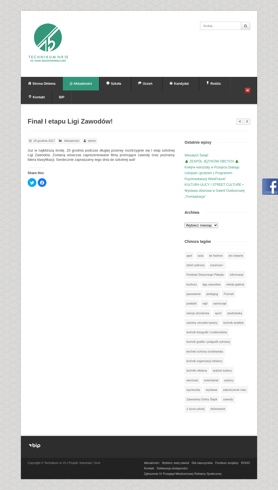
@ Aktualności (81, 84)
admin (92, 140)
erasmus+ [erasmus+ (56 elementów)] (216, 265)
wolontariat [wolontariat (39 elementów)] (211, 380)
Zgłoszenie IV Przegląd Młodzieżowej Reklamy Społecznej (182, 473)
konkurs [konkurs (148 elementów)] (192, 284)
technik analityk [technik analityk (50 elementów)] (233, 322)
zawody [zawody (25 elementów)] (228, 399)
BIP (61, 97)
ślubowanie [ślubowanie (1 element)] (217, 408)
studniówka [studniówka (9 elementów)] (234, 313)
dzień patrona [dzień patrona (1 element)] (196, 265)
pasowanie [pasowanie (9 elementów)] (194, 294)
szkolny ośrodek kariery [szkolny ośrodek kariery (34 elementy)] (202, 322)
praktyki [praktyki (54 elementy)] (192, 303)
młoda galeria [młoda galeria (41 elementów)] (235, 284)
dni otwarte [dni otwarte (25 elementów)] (236, 255)
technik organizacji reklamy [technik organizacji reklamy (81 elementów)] (204, 361)
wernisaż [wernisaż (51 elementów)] (192, 380)
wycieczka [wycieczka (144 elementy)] (193, 389)
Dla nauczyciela (202, 462)
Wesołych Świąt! (196, 155)
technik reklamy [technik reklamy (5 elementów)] (197, 370)
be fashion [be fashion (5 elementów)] (216, 255)
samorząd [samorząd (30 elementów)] (219, 303)
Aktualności (71, 140)
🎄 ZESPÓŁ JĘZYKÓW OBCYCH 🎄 (212, 161)
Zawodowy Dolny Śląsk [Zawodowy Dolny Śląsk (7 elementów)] (202, 399)
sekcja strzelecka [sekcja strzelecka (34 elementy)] (198, 313)
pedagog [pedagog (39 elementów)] (212, 294)
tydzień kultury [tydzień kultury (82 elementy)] (222, 370)
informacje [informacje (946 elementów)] (237, 274)
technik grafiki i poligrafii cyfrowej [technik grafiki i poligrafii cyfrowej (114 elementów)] (208, 341)
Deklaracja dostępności (172, 468)
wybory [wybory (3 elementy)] (228, 380)
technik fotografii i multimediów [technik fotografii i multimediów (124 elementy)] (207, 332)
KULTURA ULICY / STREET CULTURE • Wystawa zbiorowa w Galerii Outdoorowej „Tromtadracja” (215, 190)
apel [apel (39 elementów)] (189, 255)
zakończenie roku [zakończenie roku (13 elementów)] (234, 389)
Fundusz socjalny (226, 462)
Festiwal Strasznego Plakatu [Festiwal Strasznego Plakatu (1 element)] (205, 274)
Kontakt (149, 468)
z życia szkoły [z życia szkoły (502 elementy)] (196, 408)
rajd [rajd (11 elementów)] (205, 303)
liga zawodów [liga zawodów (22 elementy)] (211, 284)
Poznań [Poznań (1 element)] (229, 294)
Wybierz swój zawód (175, 462)
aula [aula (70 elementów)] (200, 255)
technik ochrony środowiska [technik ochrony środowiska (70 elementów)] (205, 351)
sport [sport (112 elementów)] (218, 313)
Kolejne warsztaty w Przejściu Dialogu (212, 167)
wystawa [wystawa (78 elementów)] (211, 389)
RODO (245, 462)
